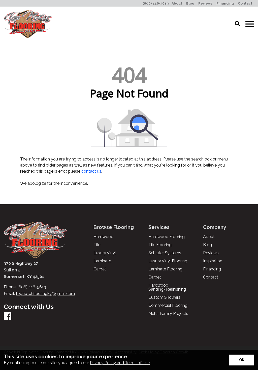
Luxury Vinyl (104, 253)
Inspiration (212, 261)
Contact (210, 277)
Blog (207, 245)
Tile (96, 245)
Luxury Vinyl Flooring (167, 261)
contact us (91, 171)
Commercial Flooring (167, 306)
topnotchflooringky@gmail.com (45, 293)
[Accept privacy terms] (241, 360)
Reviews (211, 253)
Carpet (99, 269)
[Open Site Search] (237, 24)
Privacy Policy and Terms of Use (120, 362)
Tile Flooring (160, 245)
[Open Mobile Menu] (249, 24)
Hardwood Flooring (166, 237)
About (209, 237)
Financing (212, 269)
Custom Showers (164, 297)
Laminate (102, 261)
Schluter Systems (164, 253)
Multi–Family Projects (168, 314)
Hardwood (103, 237)
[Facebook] (7, 316)
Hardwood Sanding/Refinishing (167, 287)
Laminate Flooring (165, 269)
